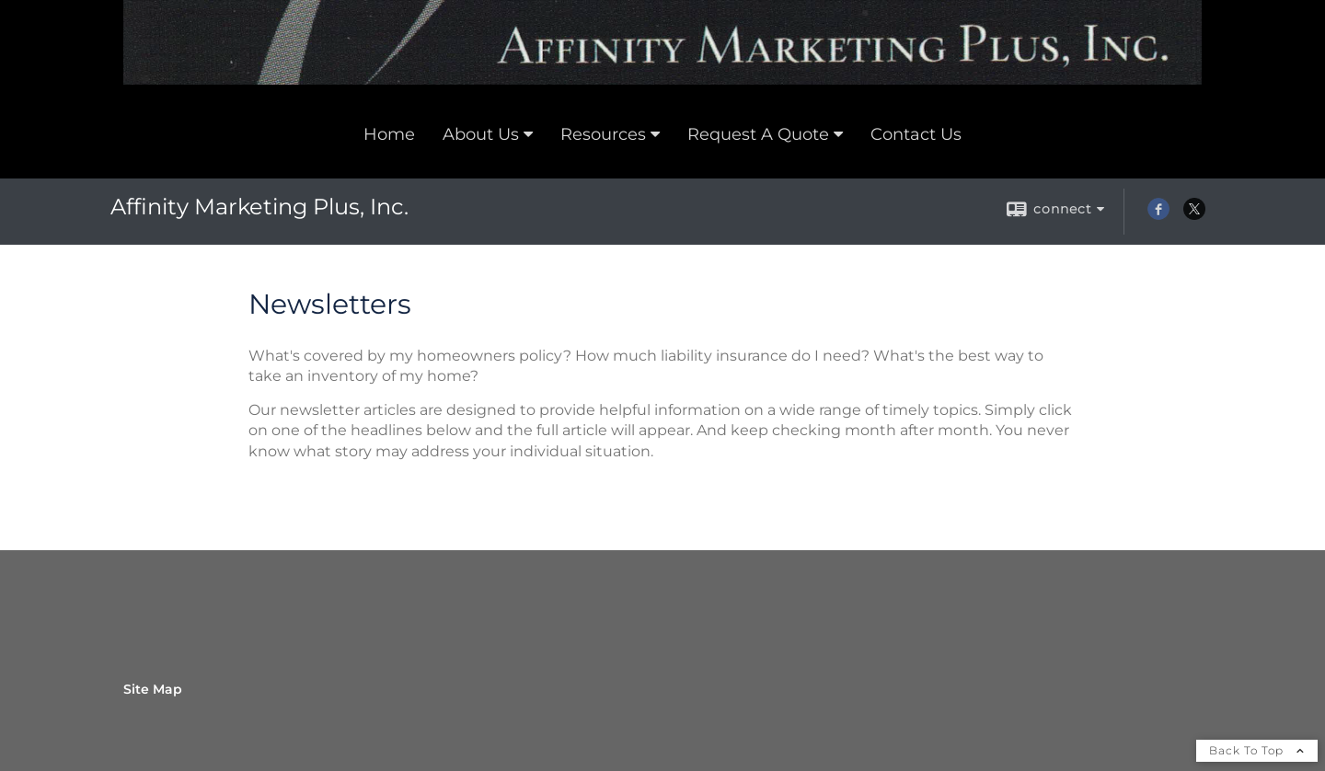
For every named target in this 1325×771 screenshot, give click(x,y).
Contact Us (916, 134)
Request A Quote (758, 134)
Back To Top (1257, 750)
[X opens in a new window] (1194, 215)
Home (389, 134)
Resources (603, 134)
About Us (481, 134)
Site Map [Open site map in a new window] (152, 689)
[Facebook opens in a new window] (1158, 215)
